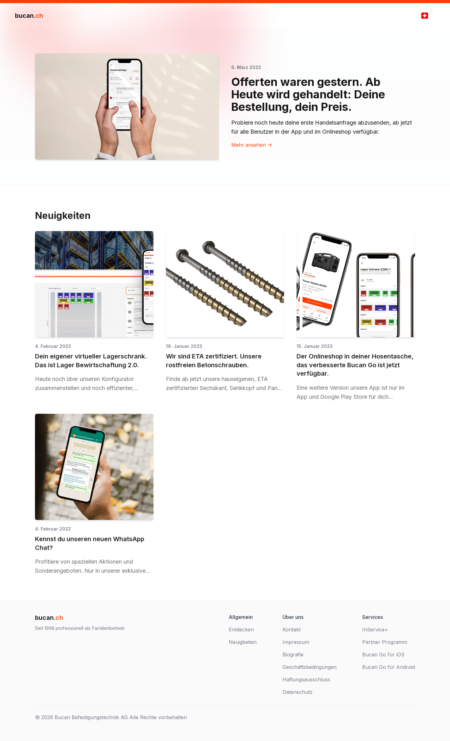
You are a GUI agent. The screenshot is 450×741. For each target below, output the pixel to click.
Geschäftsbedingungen (309, 667)
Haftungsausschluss (306, 679)
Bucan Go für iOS (383, 654)
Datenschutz (297, 692)
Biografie (292, 654)
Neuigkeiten (243, 642)
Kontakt (291, 629)
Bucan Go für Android (388, 667)
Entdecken (241, 629)
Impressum (295, 642)
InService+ (375, 629)
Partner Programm (384, 642)
